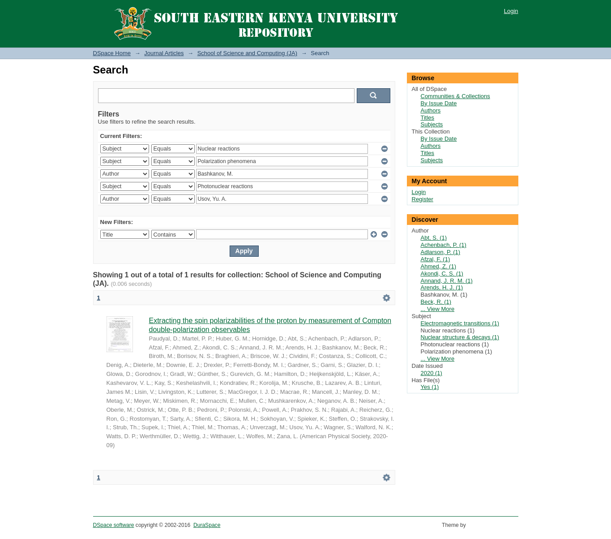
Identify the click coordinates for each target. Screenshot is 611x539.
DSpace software (113, 525)
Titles (428, 117)
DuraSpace (206, 525)
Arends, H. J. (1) (442, 287)
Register (422, 199)
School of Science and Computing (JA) (247, 53)
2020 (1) (431, 373)
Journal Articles (164, 53)
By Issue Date (439, 103)
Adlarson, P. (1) (441, 252)
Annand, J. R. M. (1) (447, 280)
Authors (431, 110)
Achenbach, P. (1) (443, 244)
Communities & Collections (455, 96)
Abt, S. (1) (434, 237)
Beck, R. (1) (436, 301)
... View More (438, 309)
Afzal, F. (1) (435, 259)
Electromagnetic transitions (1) (460, 323)
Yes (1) (430, 387)
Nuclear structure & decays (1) (460, 337)
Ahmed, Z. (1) (438, 266)
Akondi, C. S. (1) (442, 273)
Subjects (432, 124)
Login (511, 11)
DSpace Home (112, 53)
